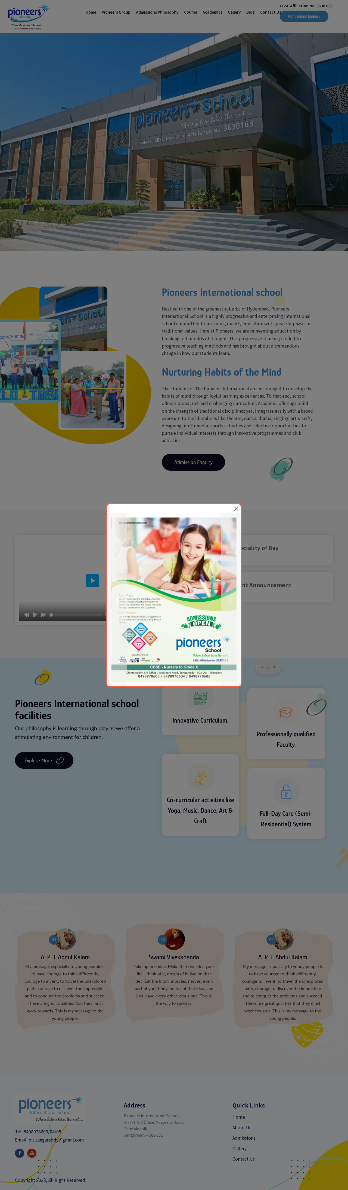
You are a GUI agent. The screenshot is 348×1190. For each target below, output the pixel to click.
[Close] (236, 508)
